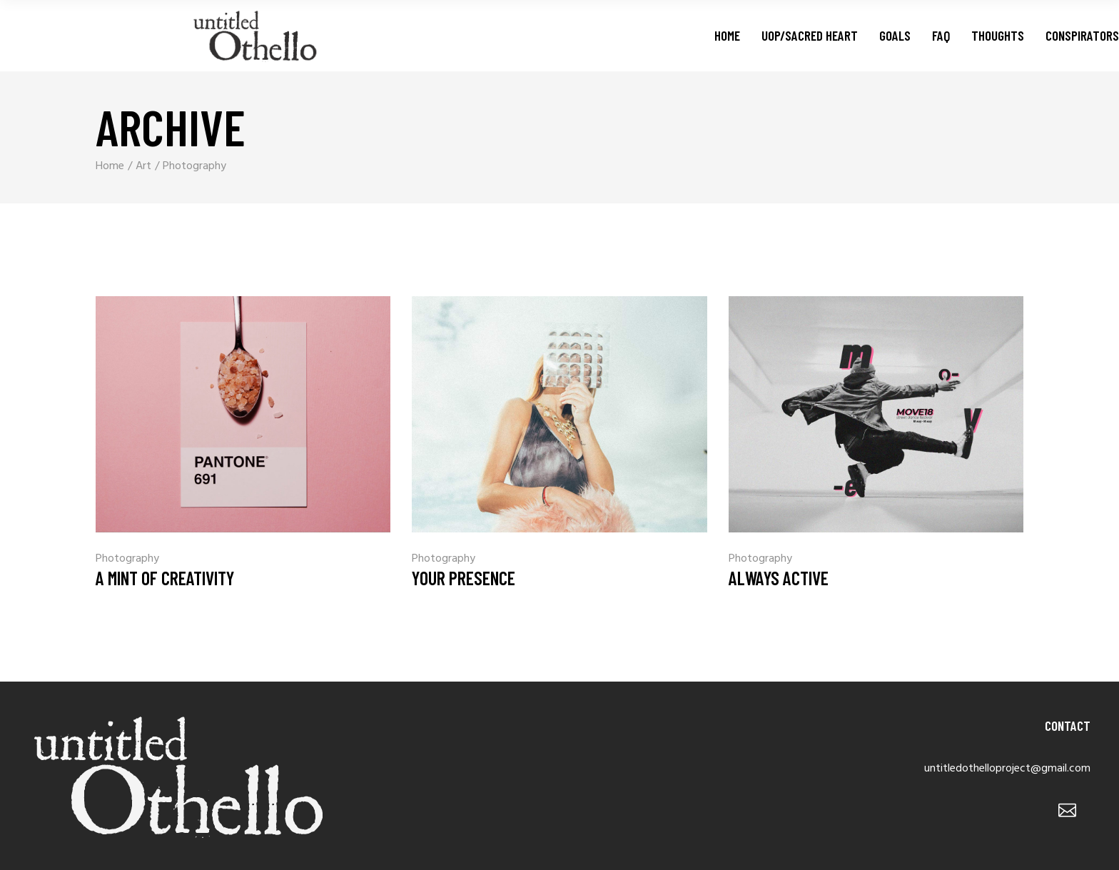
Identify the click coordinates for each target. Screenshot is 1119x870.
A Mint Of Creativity (165, 578)
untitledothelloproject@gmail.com (1007, 768)
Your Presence (463, 578)
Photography (127, 559)
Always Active (779, 578)
